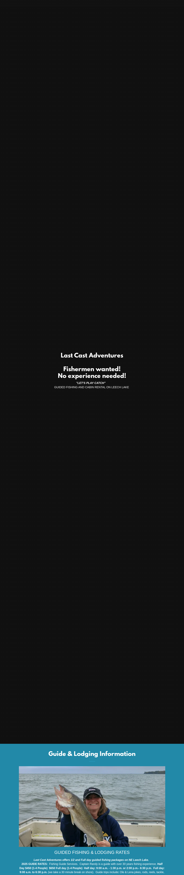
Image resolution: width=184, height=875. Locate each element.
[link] (92, 3)
